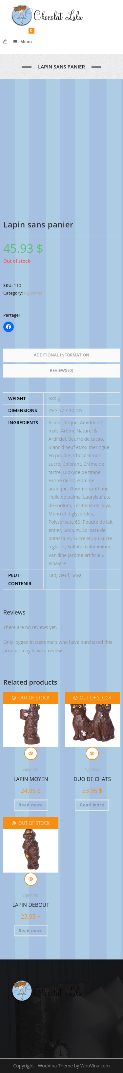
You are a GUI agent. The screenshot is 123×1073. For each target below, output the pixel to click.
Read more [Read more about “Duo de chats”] (92, 805)
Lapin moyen (30, 779)
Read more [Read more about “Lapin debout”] (31, 930)
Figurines (33, 293)
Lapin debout (30, 904)
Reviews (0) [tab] (61, 370)
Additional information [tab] (61, 355)
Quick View (31, 753)
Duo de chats (92, 779)
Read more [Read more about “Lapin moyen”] (31, 805)
